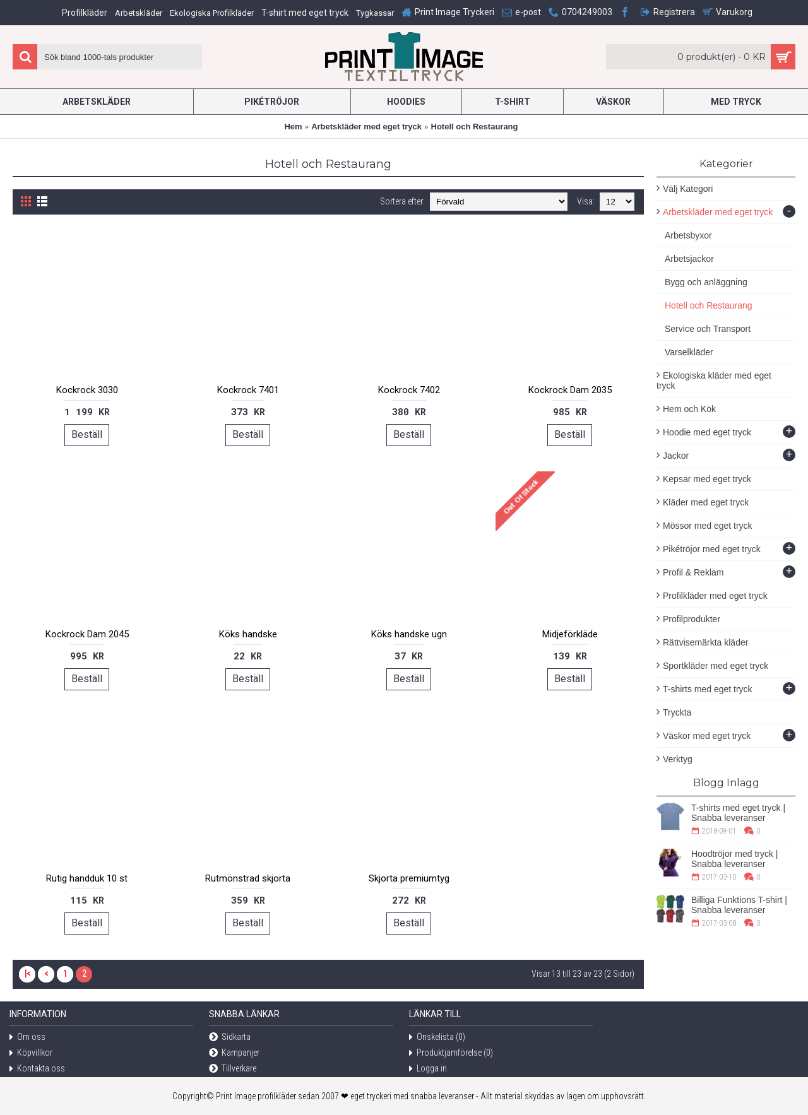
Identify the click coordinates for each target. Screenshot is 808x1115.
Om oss (27, 1038)
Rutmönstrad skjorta (247, 878)
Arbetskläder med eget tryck (366, 126)
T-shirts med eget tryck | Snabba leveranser (738, 813)
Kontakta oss (37, 1069)
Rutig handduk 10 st (87, 878)
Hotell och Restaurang (474, 126)
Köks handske (248, 634)
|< (27, 974)
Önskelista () (437, 1038)
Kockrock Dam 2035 (570, 390)
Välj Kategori (688, 189)
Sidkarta (230, 1038)
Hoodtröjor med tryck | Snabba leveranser (734, 859)
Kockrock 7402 (409, 390)
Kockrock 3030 (87, 390)
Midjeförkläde (570, 634)
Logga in (428, 1069)
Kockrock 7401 (248, 390)
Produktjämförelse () (451, 1053)
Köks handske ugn (409, 634)
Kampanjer (234, 1053)
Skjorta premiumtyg (409, 878)
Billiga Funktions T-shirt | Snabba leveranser (739, 905)
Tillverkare (232, 1069)
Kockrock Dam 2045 (87, 634)
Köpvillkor (30, 1053)
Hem (293, 126)
